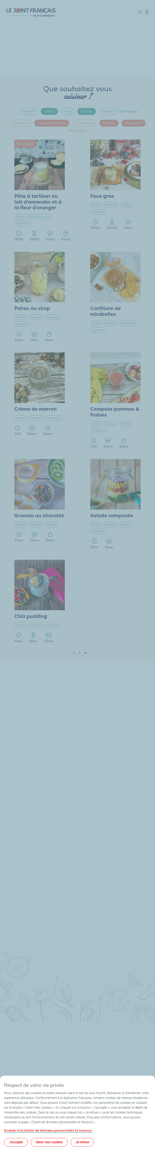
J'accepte (16, 1142)
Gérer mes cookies (49, 1142)
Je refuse (82, 1142)
